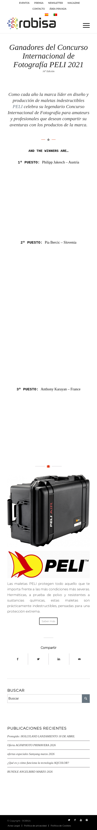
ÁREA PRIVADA (57, 8)
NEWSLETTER (55, 3)
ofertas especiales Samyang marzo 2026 (31, 753)
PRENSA (38, 3)
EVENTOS (24, 3)
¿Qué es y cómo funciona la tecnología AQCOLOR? (38, 762)
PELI (18, 106)
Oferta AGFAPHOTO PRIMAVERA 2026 (31, 744)
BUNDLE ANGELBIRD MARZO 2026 (30, 771)
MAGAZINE (74, 3)
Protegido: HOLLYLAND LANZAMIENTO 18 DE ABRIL (41, 735)
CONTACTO (38, 8)
